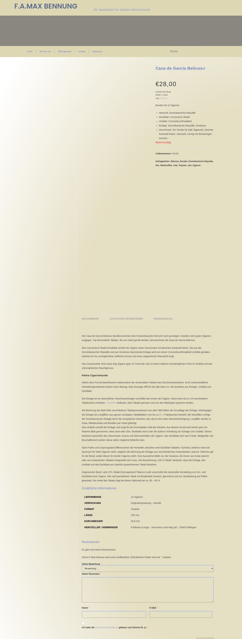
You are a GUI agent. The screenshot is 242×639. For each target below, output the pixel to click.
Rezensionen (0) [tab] (163, 186)
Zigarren (196, 165)
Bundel (183, 161)
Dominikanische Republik (200, 161)
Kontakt (82, 51)
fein (157, 165)
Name (86, 474)
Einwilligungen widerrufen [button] (42, 575)
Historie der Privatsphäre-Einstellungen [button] (49, 571)
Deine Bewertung (92, 431)
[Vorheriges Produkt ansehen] (205, 67)
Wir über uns (45, 51)
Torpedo (182, 165)
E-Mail (153, 474)
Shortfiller (111, 269)
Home (29, 51)
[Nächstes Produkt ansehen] (211, 67)
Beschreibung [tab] (90, 186)
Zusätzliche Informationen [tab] (126, 186)
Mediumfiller (166, 165)
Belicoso (175, 161)
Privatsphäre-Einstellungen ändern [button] (47, 568)
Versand (163, 98)
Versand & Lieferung (84, 555)
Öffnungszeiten (65, 51)
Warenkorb (109, 545)
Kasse (107, 542)
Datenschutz (80, 547)
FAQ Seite (109, 550)
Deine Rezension (92, 440)
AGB (76, 542)
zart (189, 165)
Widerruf (78, 550)
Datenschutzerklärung (106, 494)
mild (175, 165)
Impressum (97, 51)
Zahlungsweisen (82, 553)
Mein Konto (110, 547)
